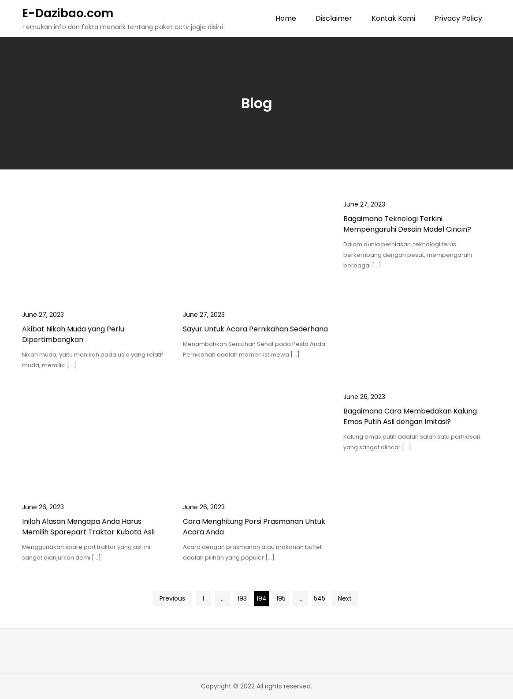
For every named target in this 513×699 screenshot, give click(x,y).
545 (319, 598)
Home (285, 18)
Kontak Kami (393, 18)
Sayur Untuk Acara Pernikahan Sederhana (255, 329)
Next (345, 598)
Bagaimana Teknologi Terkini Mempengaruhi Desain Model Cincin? (407, 224)
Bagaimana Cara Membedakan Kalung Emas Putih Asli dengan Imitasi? (410, 416)
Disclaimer (334, 18)
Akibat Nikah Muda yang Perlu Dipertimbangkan (73, 334)
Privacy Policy (458, 18)
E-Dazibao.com (67, 13)
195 (281, 598)
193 (242, 598)
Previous (172, 598)
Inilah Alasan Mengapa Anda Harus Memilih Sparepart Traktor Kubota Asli (88, 526)
